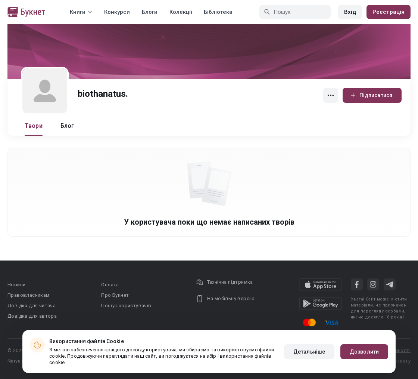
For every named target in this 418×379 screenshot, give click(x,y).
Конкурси (117, 12)
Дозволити (364, 352)
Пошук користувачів (126, 305)
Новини (16, 284)
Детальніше (309, 352)
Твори (34, 125)
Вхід (350, 12)
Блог (67, 125)
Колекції (180, 12)
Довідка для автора (32, 316)
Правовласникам (28, 295)
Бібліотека (218, 12)
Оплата (110, 284)
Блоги (149, 12)
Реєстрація (388, 12)
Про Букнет (115, 295)
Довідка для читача (31, 305)
